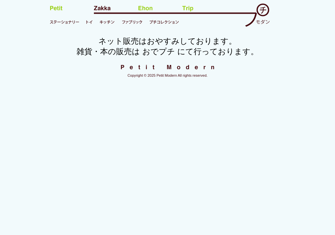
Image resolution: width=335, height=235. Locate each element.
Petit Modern (166, 75)
